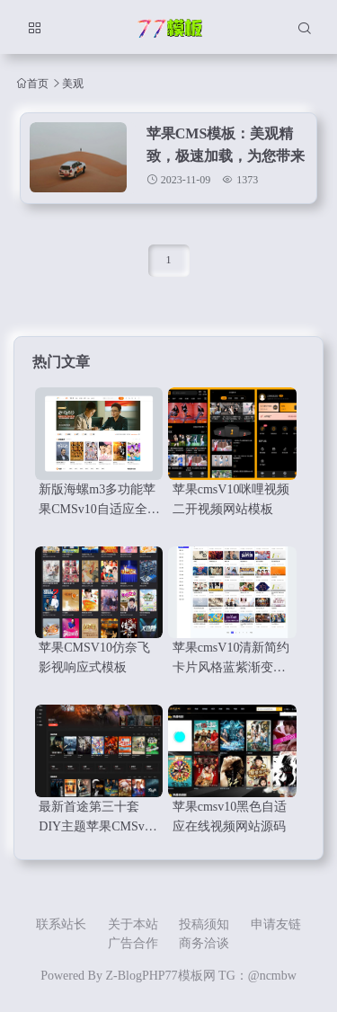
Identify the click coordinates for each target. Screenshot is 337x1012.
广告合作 (133, 943)
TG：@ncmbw (257, 975)
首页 (38, 83)
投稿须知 (204, 924)
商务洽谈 (204, 943)
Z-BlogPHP (134, 975)
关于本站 (133, 924)
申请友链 (276, 924)
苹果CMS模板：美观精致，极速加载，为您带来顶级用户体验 (225, 156)
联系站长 (61, 924)
